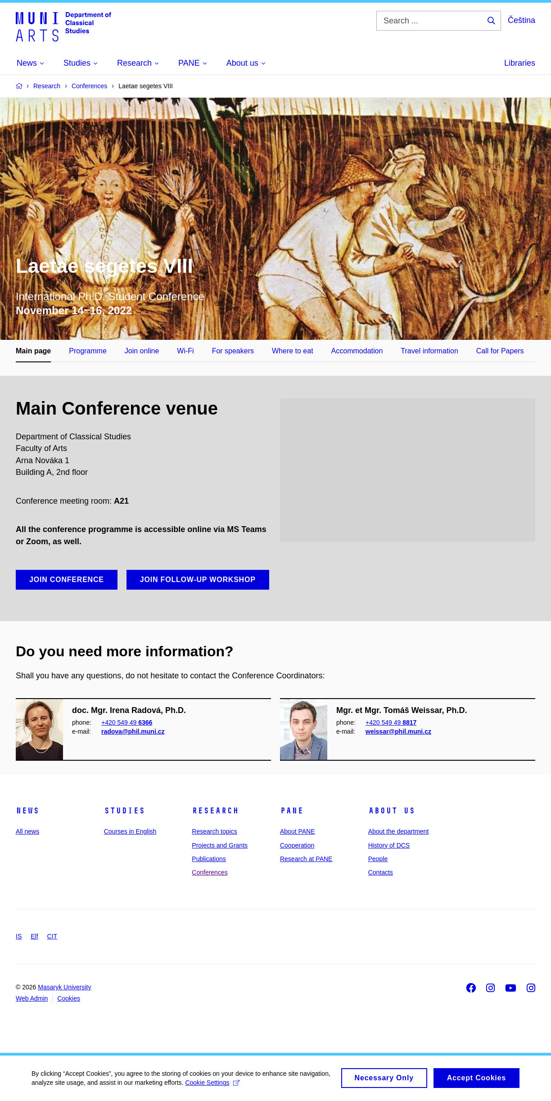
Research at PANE (306, 858)
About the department (398, 831)
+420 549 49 (126, 722)
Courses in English (130, 831)
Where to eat (292, 351)
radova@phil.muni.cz (132, 731)
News (27, 811)
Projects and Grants (220, 845)
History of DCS (389, 845)
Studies (124, 811)
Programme (88, 351)
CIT (52, 936)
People (378, 858)
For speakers (233, 351)
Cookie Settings (212, 1086)
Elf (34, 936)
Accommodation (357, 351)
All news (27, 831)
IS (19, 936)
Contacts (380, 872)
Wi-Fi (185, 351)
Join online (142, 351)
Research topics (214, 831)
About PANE (297, 831)
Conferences (209, 872)
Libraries (519, 63)
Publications (209, 858)
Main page (33, 351)
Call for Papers (500, 351)
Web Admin (32, 998)
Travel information (429, 351)
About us (391, 811)
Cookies (68, 998)
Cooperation (297, 845)
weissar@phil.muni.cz (398, 731)
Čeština (521, 20)
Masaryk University (64, 987)
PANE (291, 811)
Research (215, 811)
